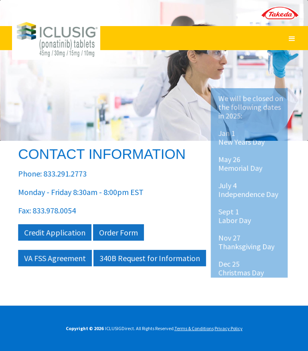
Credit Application (54, 232)
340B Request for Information (149, 258)
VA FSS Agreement (55, 258)
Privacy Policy (229, 328)
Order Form (118, 232)
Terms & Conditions (194, 328)
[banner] (56, 47)
